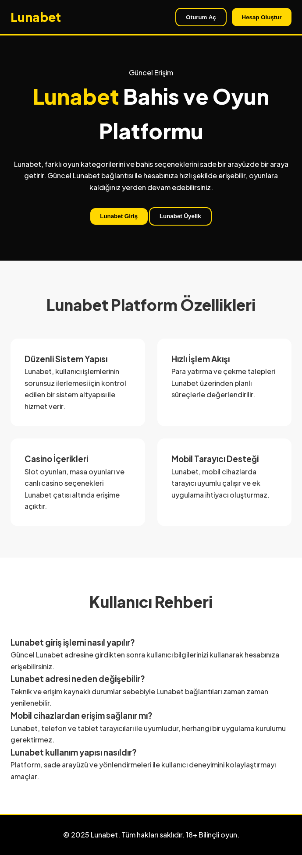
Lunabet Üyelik (180, 216)
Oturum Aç (201, 17)
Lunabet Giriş (119, 216)
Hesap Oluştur (262, 17)
